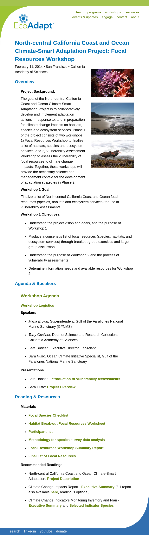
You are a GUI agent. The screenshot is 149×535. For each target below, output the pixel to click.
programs (94, 12)
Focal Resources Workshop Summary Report (66, 448)
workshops (113, 12)
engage (107, 17)
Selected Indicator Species (91, 505)
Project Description (63, 479)
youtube (46, 531)
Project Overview (61, 387)
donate (61, 531)
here (54, 492)
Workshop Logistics (37, 305)
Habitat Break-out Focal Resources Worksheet (67, 423)
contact (122, 17)
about (135, 17)
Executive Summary (97, 487)
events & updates (85, 17)
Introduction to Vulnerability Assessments (85, 379)
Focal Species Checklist (48, 415)
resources (132, 12)
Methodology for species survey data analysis (67, 440)
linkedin (30, 531)
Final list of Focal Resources (52, 456)
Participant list (41, 432)
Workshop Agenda (40, 295)
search (15, 531)
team (79, 12)
